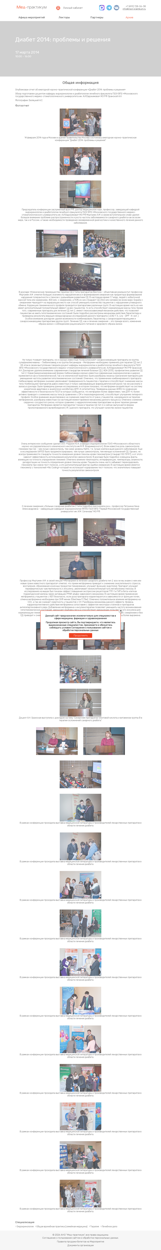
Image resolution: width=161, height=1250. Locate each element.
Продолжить (81, 635)
